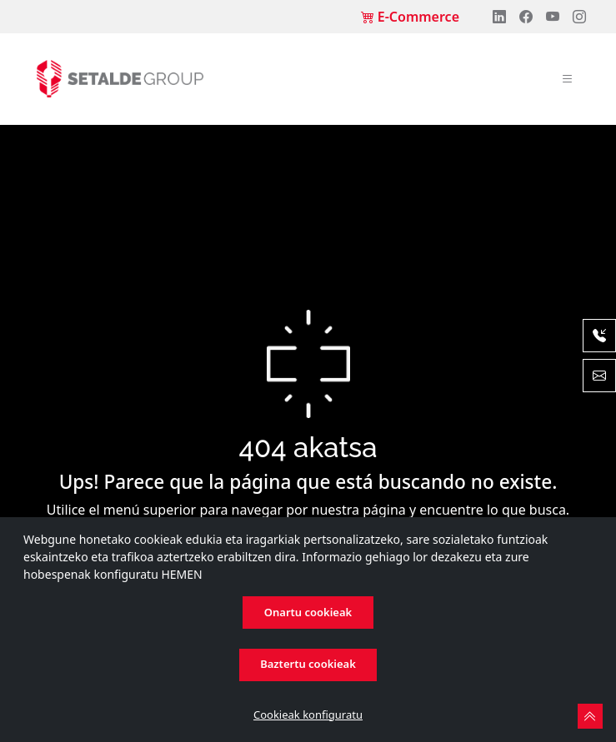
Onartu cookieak (308, 612)
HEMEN (181, 574)
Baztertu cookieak (308, 663)
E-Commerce (410, 16)
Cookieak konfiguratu (308, 714)
